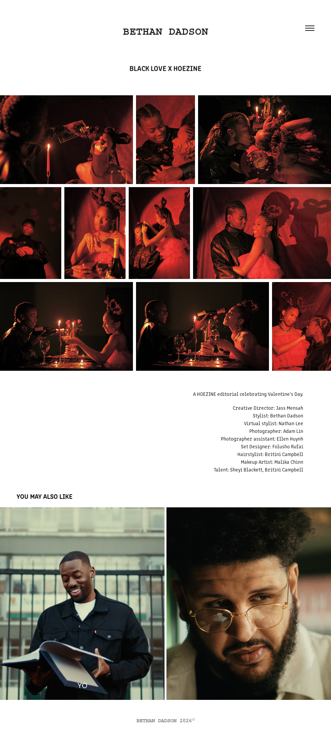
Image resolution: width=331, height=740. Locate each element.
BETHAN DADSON (165, 31)
